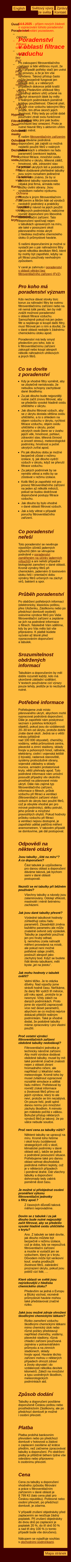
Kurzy (15, 186)
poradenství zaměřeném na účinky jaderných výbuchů (40, 558)
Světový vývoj (42, 8)
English (19, 8)
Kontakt (60, 12)
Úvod (15, 24)
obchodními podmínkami (37, 1542)
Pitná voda (15, 158)
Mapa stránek (55, 1553)
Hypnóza (17, 114)
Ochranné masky (18, 132)
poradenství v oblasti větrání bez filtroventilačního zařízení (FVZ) (40, 271)
